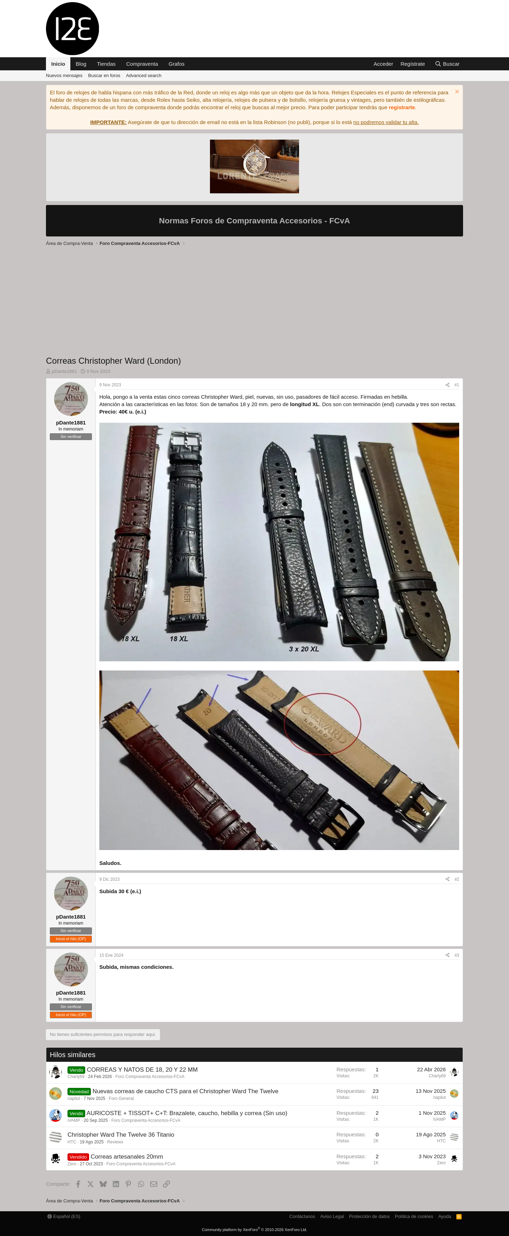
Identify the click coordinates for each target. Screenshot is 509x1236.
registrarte (402, 107)
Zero (72, 1163)
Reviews (115, 1142)
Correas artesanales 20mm (126, 1156)
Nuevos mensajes (64, 75)
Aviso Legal (332, 1216)
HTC (72, 1142)
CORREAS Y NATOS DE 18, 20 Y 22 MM (142, 1069)
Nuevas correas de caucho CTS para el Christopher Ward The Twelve (186, 1091)
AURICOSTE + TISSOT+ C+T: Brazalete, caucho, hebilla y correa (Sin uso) (187, 1113)
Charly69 (76, 1076)
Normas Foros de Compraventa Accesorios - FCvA (254, 220)
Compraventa (142, 64)
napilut (74, 1098)
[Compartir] (447, 385)
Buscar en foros (104, 75)
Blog (81, 64)
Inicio (58, 64)
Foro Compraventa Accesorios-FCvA (149, 1076)
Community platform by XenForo (254, 1230)
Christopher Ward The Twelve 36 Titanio (121, 1134)
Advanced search (143, 75)
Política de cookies (414, 1216)
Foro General (121, 1098)
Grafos (177, 64)
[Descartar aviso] (456, 92)
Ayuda (444, 1216)
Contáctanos (302, 1216)
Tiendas (106, 64)
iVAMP (74, 1120)
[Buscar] (447, 63)
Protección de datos (369, 1216)
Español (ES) (63, 1216)
